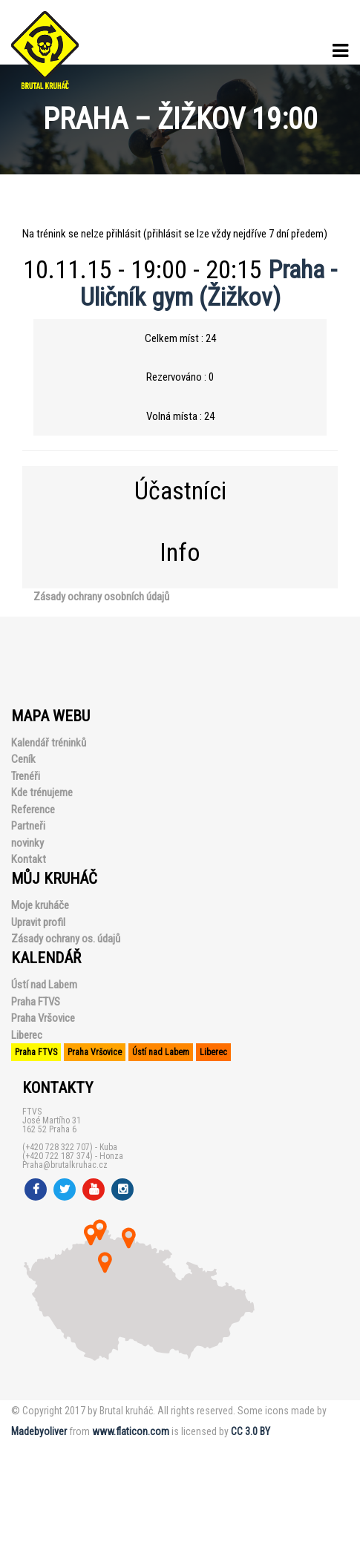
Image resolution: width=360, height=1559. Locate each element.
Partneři (28, 826)
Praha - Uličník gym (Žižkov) (209, 283)
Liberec (26, 1035)
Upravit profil (38, 922)
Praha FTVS (35, 1001)
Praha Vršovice (43, 1018)
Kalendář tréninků (48, 742)
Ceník (23, 759)
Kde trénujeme (42, 792)
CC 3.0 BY (250, 1431)
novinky (27, 843)
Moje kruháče (40, 905)
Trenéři (25, 776)
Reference (33, 809)
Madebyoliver (39, 1431)
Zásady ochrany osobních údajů (101, 596)
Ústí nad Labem (44, 984)
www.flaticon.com (130, 1431)
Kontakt (28, 859)
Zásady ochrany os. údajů (65, 938)
